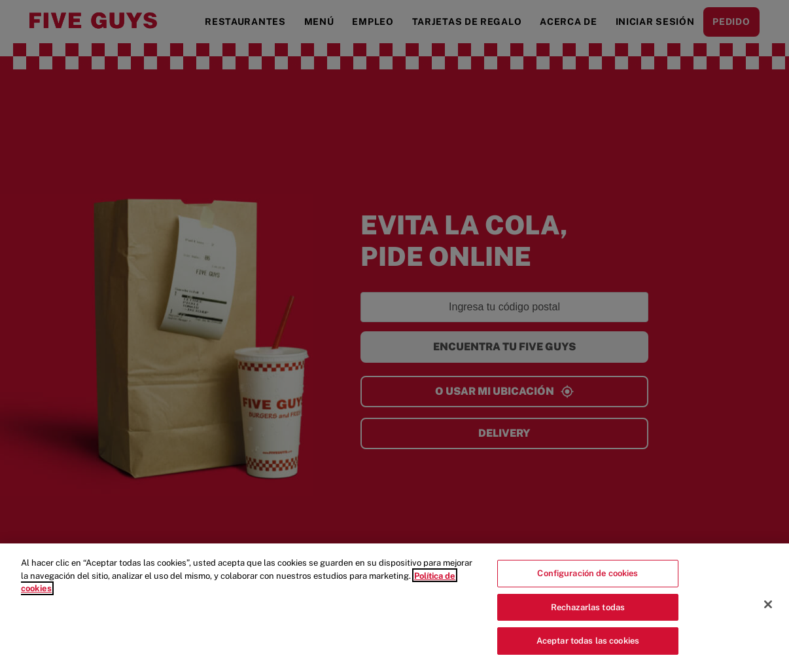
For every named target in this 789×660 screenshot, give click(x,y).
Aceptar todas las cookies (587, 644)
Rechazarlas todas (588, 610)
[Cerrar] (768, 607)
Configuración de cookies (587, 576)
